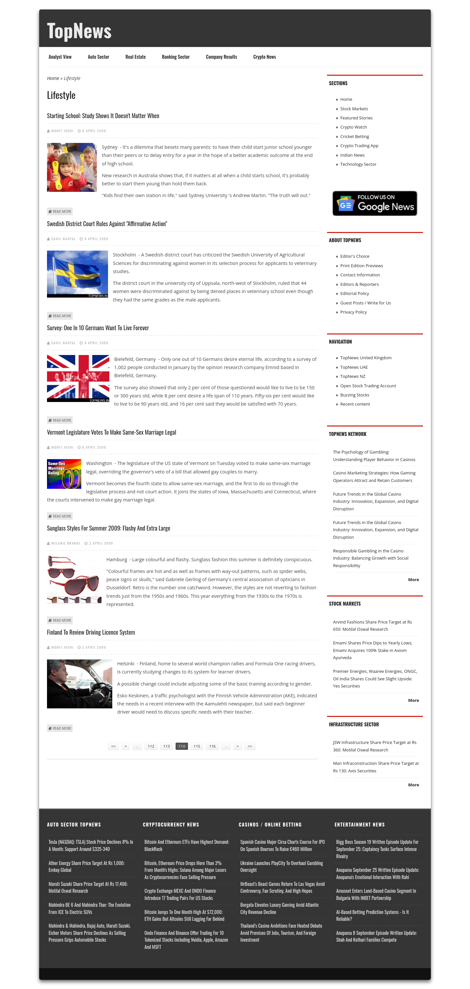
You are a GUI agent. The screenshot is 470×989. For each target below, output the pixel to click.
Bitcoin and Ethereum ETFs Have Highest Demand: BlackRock (187, 845)
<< (113, 746)
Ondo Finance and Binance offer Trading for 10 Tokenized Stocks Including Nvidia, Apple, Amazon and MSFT (186, 939)
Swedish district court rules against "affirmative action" (107, 223)
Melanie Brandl (66, 543)
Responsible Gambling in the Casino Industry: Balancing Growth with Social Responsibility (370, 558)
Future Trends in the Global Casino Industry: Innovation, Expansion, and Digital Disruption (375, 501)
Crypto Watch (353, 127)
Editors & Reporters (359, 284)
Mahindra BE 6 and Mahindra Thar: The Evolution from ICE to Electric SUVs (90, 908)
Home (53, 78)
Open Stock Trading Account (368, 386)
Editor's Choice (354, 256)
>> (250, 746)
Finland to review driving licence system (91, 632)
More (413, 579)
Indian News (352, 155)
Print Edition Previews (361, 266)
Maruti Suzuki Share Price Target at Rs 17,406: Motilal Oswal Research (88, 887)
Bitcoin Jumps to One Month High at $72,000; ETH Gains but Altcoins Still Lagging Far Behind (185, 915)
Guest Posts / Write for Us (365, 303)
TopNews (79, 30)
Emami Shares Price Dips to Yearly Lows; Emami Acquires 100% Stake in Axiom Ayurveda (372, 650)
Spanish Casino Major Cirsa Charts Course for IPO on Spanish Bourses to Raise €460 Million (283, 845)
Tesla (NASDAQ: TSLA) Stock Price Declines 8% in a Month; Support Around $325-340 (91, 845)
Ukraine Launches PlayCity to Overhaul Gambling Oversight (282, 866)
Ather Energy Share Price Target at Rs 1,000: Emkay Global (86, 866)
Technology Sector (358, 164)
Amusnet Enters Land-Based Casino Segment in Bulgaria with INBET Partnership (376, 894)
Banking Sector (176, 56)
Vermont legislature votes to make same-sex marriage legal (111, 432)
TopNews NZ (353, 376)
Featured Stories (356, 118)
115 (197, 746)
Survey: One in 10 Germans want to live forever (98, 327)
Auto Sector (98, 56)
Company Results (221, 56)
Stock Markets (354, 109)
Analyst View (60, 56)
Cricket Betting (354, 136)
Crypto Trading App (359, 145)
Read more (62, 211)
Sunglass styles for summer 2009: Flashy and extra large (108, 528)
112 (151, 746)
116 (212, 746)
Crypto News (264, 56)
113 (166, 746)
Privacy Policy (353, 312)
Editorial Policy (354, 293)
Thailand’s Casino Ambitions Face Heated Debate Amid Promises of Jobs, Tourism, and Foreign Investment (281, 932)
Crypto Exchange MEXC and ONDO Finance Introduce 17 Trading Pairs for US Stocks (180, 894)
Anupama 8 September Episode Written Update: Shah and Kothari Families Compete (376, 936)
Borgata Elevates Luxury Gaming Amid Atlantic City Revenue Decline (280, 908)
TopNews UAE (354, 367)
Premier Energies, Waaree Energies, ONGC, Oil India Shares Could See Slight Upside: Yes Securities (375, 678)
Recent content (355, 404)
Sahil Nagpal (64, 238)
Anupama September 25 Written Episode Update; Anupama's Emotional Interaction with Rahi (377, 873)
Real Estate (136, 56)
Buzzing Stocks (354, 395)
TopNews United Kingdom (366, 358)
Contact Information (360, 275)
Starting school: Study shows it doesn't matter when (103, 115)
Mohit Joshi (63, 130)
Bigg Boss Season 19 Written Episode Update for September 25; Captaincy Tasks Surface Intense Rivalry (377, 848)
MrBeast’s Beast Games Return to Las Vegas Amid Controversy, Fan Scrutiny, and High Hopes (283, 887)
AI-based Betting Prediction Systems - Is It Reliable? (372, 915)
